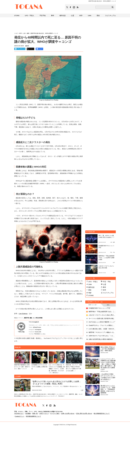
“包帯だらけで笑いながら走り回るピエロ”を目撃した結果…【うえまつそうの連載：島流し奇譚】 (56, 382)
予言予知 (43, 15)
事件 (104, 287)
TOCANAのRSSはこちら (77, 7)
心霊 (104, 284)
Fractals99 (48, 262)
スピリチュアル (108, 293)
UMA (90, 284)
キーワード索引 (55, 413)
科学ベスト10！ (93, 305)
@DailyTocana (37, 327)
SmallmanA (48, 100)
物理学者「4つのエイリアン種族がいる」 (102, 332)
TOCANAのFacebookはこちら (70, 7)
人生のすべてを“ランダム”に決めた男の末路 (102, 315)
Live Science (23, 313)
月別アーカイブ (44, 413)
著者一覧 (35, 413)
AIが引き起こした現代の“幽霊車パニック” (102, 322)
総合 (108, 305)
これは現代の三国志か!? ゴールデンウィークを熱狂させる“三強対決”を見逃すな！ (108, 376)
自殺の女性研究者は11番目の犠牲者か (101, 339)
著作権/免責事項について (33, 416)
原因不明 (26, 318)
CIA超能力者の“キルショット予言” (99, 308)
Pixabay (56, 100)
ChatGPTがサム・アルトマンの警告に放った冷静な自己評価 (102, 325)
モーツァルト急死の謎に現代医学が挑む (101, 318)
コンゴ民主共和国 (37, 318)
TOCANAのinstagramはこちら (74, 7)
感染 (31, 318)
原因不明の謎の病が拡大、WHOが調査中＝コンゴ (44, 33)
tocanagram (38, 329)
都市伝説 (91, 287)
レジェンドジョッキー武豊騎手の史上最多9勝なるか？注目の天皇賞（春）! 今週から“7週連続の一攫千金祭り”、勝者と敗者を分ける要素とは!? (108, 364)
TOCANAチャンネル (39, 334)
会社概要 (28, 413)
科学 (104, 290)
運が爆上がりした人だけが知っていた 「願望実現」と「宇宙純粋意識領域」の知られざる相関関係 (108, 389)
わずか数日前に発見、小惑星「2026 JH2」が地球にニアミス (102, 329)
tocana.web (38, 332)
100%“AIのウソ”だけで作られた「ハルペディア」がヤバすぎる (102, 336)
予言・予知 (107, 281)
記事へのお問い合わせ (67, 413)
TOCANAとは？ (19, 413)
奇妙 (89, 293)
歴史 (89, 290)
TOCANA (28, 6)
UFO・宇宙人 (93, 281)
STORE (91, 295)
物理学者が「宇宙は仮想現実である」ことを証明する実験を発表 (106, 257)
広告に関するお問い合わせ (84, 413)
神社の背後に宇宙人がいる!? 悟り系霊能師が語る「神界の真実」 (108, 349)
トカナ (16, 33)
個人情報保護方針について (102, 413)
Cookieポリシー (19, 416)
